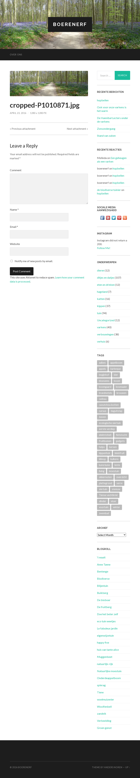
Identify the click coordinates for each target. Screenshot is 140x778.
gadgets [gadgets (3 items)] (120, 441)
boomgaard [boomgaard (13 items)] (105, 386)
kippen (101, 305)
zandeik (101, 713)
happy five (103, 642)
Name (14, 209)
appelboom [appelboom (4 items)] (116, 362)
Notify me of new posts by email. (34, 261)
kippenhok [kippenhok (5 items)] (104, 453)
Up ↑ (127, 767)
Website (15, 243)
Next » (77, 128)
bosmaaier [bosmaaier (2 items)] (121, 386)
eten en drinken (106, 284)
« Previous (23, 128)
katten (101, 298)
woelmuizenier (105, 699)
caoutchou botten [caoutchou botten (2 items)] (109, 404)
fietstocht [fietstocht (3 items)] (121, 434)
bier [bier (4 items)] (116, 374)
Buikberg (102, 592)
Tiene (100, 692)
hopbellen (103, 100)
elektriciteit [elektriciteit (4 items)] (105, 434)
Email (14, 226)
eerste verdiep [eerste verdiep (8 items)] (107, 429)
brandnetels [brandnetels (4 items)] (105, 392)
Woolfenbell (104, 706)
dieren (100, 270)
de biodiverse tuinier (109, 189)
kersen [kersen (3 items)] (113, 447)
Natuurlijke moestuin (109, 671)
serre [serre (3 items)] (119, 483)
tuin (99, 313)
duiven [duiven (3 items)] (102, 416)
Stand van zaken (106, 135)
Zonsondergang (106, 128)
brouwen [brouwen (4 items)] (121, 392)
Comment (15, 170)
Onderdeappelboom (109, 678)
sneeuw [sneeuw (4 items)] (116, 489)
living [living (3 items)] (101, 471)
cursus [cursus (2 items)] (102, 410)
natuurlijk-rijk (105, 663)
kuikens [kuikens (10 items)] (114, 459)
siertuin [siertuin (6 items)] (103, 489)
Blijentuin (102, 585)
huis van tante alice (108, 649)
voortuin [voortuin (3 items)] (103, 507)
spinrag (101, 685)
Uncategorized (106, 320)
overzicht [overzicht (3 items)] (121, 477)
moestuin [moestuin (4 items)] (114, 471)
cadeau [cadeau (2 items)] (103, 398)
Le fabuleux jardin (107, 628)
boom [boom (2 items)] (117, 380)
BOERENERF (70, 24)
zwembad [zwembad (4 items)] (104, 513)
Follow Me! (103, 248)
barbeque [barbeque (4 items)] (115, 368)
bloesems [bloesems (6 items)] (104, 380)
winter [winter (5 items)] (116, 507)
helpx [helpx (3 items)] (102, 447)
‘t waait (101, 557)
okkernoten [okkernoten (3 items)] (105, 477)
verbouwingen (105, 334)
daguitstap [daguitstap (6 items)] (116, 410)
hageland (102, 291)
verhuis (101, 341)
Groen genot (104, 727)
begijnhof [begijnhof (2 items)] (104, 374)
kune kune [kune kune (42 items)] (104, 465)
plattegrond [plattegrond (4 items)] (105, 483)
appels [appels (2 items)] (102, 368)
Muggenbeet (104, 656)
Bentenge (102, 571)
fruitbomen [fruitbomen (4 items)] (105, 441)
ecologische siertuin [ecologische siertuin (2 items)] (110, 423)
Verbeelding (104, 720)
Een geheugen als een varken (112, 159)
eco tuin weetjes (106, 621)
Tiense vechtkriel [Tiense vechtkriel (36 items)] (108, 495)
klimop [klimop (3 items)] (102, 459)
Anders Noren (113, 767)
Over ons (16, 54)
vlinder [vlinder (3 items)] (102, 501)
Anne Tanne (103, 564)
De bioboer (103, 600)
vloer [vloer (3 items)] (113, 501)
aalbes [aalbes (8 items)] (102, 362)
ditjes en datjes (105, 277)
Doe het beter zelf (107, 614)
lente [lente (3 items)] (117, 465)
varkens (101, 327)
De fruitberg (104, 607)
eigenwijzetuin (105, 635)
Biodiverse (103, 578)
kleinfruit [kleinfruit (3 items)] (120, 453)
